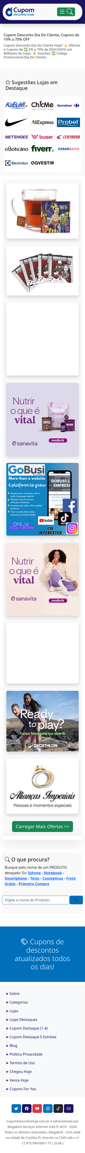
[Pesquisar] (36, 900)
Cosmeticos (52, 878)
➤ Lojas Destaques (21, 1019)
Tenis (34, 878)
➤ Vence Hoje (17, 1080)
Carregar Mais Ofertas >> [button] (42, 826)
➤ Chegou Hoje (19, 1071)
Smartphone (16, 878)
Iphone (34, 872)
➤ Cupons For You (21, 1088)
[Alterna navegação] (66, 12)
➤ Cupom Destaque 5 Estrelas (31, 1036)
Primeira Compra (34, 883)
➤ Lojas (12, 1010)
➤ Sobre (12, 993)
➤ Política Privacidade (24, 1054)
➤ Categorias (17, 1002)
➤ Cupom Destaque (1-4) (27, 1028)
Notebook (53, 872)
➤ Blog (11, 1045)
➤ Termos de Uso (20, 1062)
